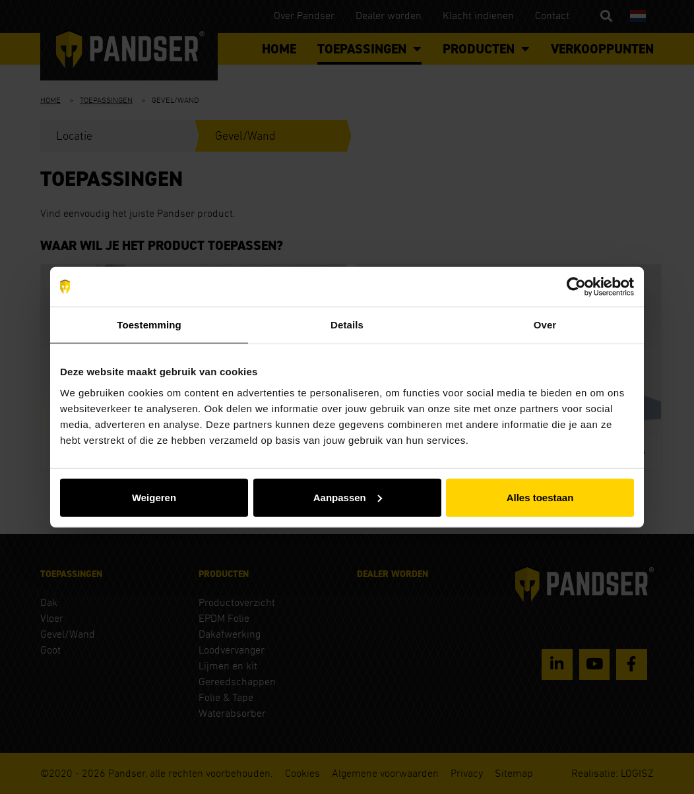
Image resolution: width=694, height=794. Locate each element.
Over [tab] (545, 324)
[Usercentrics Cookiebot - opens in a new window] (576, 287)
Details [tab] (347, 324)
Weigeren (154, 497)
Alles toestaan (540, 497)
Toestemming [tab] (149, 324)
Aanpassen (347, 497)
